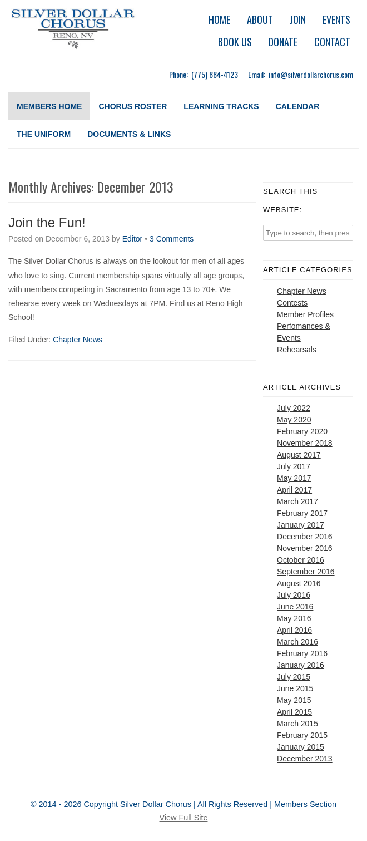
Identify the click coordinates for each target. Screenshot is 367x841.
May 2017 (294, 478)
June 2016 (295, 606)
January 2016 (300, 665)
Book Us (235, 42)
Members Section (305, 804)
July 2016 (293, 595)
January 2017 (300, 524)
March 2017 (297, 501)
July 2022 (293, 408)
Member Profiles (305, 314)
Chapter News (77, 339)
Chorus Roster (132, 106)
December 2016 (305, 536)
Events (336, 19)
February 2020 (302, 431)
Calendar (298, 106)
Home (219, 19)
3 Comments (172, 238)
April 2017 (294, 489)
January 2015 (300, 746)
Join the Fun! (47, 222)
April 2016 (294, 630)
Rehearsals (296, 349)
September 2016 (306, 571)
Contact (332, 42)
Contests (292, 302)
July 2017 (293, 466)
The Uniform (44, 134)
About (260, 19)
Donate (283, 42)
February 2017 (302, 513)
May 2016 (294, 618)
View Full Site (184, 817)
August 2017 (299, 454)
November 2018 (305, 443)
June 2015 (295, 688)
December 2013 (305, 758)
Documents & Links (129, 134)
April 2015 (294, 711)
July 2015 (293, 676)
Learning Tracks (221, 106)
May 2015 (294, 700)
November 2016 (305, 548)
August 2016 (299, 583)
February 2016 (302, 653)
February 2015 (302, 735)
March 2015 (297, 723)
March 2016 (297, 641)
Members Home (49, 106)
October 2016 (300, 559)
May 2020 (294, 419)
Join (298, 19)
